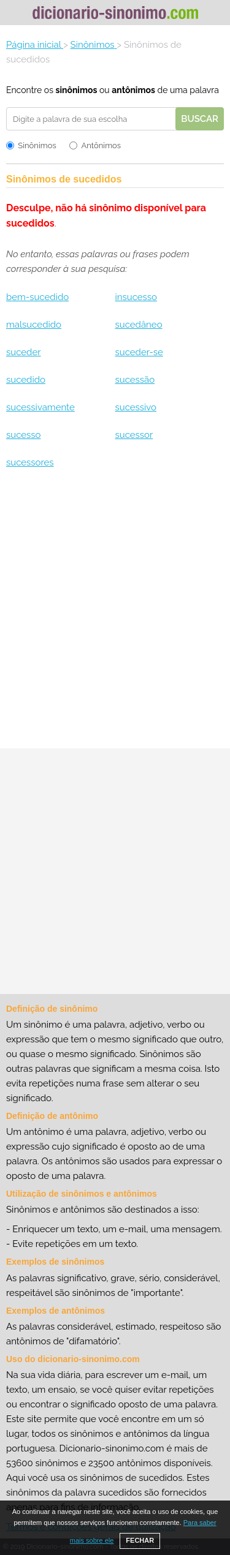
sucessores (30, 462)
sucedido (25, 379)
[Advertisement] (115, 613)
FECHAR (140, 1540)
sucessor (134, 434)
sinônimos (76, 90)
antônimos (133, 90)
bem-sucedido (37, 297)
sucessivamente (40, 407)
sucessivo (135, 407)
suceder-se (139, 352)
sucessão (135, 379)
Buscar (199, 118)
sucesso (23, 434)
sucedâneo (138, 324)
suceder (23, 352)
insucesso (136, 297)
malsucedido (33, 324)
